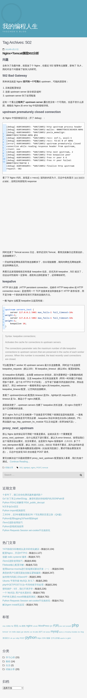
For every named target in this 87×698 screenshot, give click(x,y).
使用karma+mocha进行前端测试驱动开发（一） (26, 569)
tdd (44, 632)
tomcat (45, 468)
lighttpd (27, 468)
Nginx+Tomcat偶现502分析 (21, 53)
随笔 (24, 626)
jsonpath (68, 626)
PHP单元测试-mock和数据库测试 (19, 597)
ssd (31, 632)
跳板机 (18, 632)
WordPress (43, 626)
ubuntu (26, 632)
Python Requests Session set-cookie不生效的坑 (26, 530)
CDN (44, 638)
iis (66, 638)
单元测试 (35, 632)
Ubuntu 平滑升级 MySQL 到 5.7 (18, 581)
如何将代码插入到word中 (15, 577)
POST (38, 468)
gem (69, 638)
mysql (55, 631)
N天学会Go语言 (10, 506)
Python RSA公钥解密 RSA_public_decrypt (24, 502)
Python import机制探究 (14, 510)
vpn (14, 638)
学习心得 (10, 657)
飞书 (10, 632)
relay (4, 626)
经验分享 (9, 468)
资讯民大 (6, 638)
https (39, 638)
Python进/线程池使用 (13, 526)
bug (82, 632)
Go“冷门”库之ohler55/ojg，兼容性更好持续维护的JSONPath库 (33, 498)
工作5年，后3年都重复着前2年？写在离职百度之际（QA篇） (33, 514)
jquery (61, 632)
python (31, 637)
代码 (56, 625)
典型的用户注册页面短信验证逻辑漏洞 (21, 573)
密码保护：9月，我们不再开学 (18, 589)
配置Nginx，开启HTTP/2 (15, 553)
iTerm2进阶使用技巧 (13, 522)
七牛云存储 (55, 638)
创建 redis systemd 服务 (15, 557)
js (64, 632)
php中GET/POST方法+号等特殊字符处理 (23, 585)
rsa (20, 626)
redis (14, 632)
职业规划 (74, 632)
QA (51, 626)
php (75, 625)
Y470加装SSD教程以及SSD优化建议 (21, 549)
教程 (8, 661)
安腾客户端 (9, 626)
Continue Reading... (19, 461)
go (22, 632)
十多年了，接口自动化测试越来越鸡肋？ (23, 495)
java (60, 626)
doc (79, 632)
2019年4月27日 (12, 49)
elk (11, 638)
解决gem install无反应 (13, 605)
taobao (48, 632)
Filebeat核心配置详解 (13, 565)
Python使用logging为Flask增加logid (20, 518)
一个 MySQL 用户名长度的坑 (17, 592)
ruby (17, 638)
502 (21, 468)
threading (68, 632)
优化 (16, 626)
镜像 (48, 638)
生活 (8, 665)
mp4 (64, 626)
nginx (33, 468)
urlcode (35, 626)
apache (62, 638)
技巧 (41, 632)
